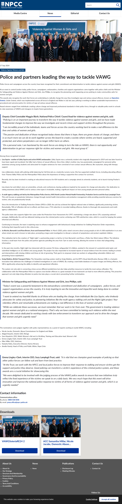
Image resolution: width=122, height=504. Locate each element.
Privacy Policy (8, 478)
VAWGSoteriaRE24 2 (13, 441)
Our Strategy (7, 471)
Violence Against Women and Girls (12, 70)
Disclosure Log (67, 468)
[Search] (118, 5)
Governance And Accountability (14, 476)
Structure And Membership (13, 473)
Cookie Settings (91, 499)
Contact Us (96, 468)
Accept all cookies (109, 499)
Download (19, 451)
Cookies (5, 481)
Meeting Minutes (68, 471)
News (34, 468)
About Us (6, 468)
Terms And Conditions (11, 483)
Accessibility (7, 486)
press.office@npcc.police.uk (17, 402)
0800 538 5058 (13, 400)
